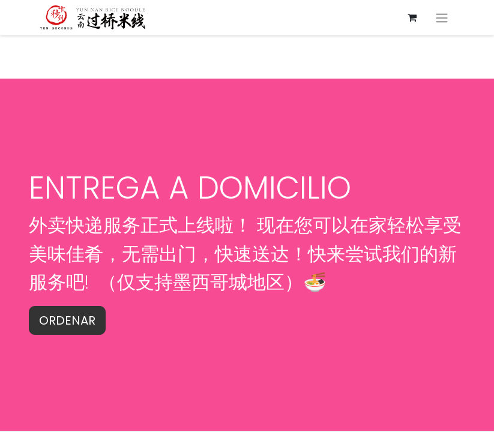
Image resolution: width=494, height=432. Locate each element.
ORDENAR (67, 320)
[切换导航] (441, 18)
